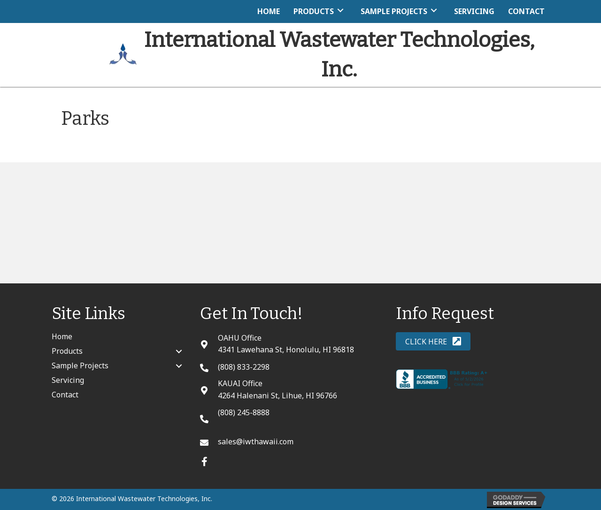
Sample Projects (80, 365)
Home (62, 336)
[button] (204, 461)
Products (67, 351)
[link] (269, 10)
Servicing (68, 380)
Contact (65, 394)
